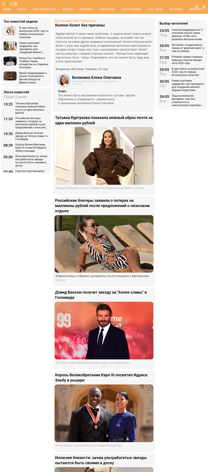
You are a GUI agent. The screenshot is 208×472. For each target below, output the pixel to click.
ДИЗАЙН (67, 9)
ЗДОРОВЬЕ (86, 9)
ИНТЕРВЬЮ (176, 9)
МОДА (7, 9)
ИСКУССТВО (107, 9)
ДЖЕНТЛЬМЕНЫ (131, 9)
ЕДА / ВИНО (155, 9)
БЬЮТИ (21, 9)
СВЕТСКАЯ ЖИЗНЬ (44, 9)
